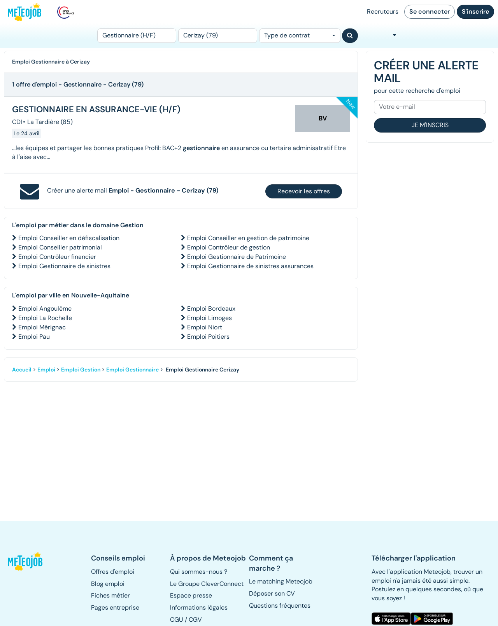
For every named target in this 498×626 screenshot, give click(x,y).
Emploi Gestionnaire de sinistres (64, 266)
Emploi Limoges (209, 318)
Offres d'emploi (112, 572)
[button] (26, 561)
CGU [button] (176, 619)
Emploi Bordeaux (211, 308)
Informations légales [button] (199, 607)
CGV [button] (195, 619)
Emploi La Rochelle (45, 318)
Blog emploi (107, 584)
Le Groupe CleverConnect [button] (207, 584)
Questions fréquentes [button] (279, 605)
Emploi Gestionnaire (132, 369)
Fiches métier (110, 595)
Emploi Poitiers (208, 336)
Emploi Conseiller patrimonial (60, 247)
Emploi (46, 369)
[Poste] (136, 35)
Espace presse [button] (191, 595)
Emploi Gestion (80, 369)
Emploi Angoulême (45, 308)
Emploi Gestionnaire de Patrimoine (236, 257)
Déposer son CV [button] (272, 593)
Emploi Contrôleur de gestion (228, 247)
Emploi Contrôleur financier (57, 257)
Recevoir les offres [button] (303, 191)
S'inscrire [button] (475, 11)
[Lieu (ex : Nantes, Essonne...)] (217, 35)
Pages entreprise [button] (115, 607)
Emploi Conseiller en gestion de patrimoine (248, 238)
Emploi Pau (34, 336)
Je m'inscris (430, 125)
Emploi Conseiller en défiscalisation (68, 238)
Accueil (22, 369)
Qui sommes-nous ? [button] (198, 572)
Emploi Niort (204, 327)
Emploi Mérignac (42, 327)
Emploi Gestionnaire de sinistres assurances (250, 266)
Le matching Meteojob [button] (280, 581)
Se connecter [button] (429, 11)
